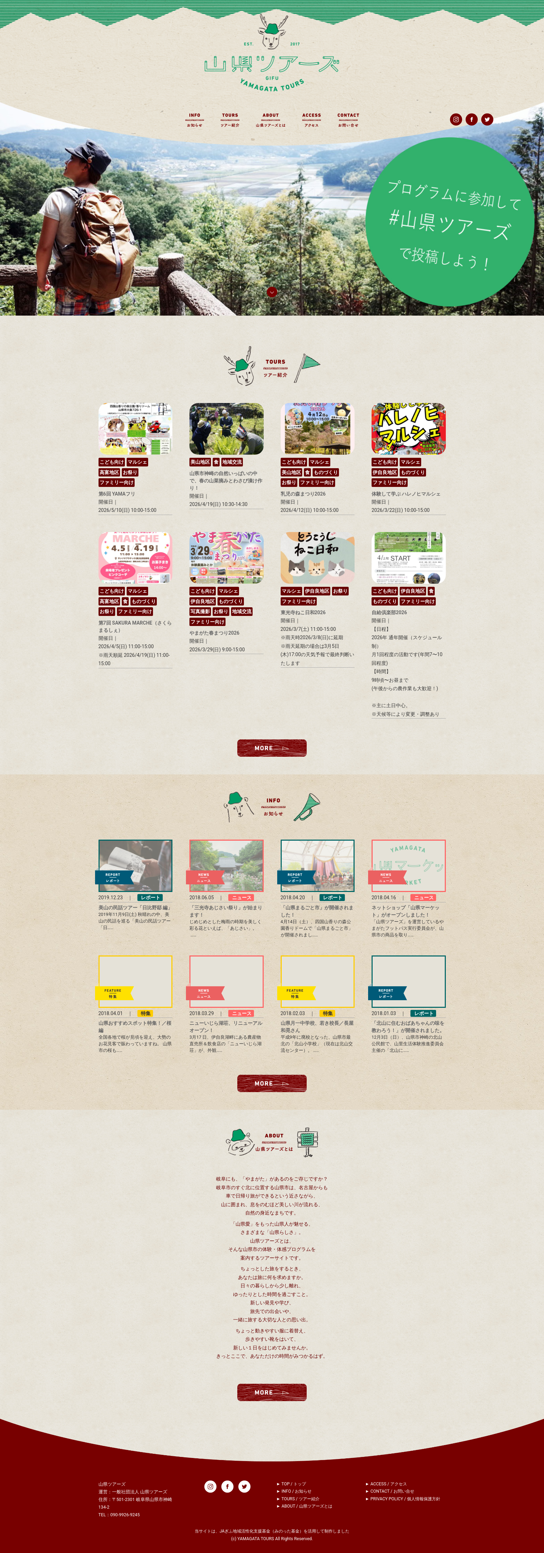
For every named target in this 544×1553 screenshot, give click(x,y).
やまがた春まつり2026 (214, 633)
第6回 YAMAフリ (117, 494)
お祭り (130, 472)
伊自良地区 (385, 472)
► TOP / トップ (291, 1484)
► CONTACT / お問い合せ (389, 1491)
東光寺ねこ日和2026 (303, 612)
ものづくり (326, 472)
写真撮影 (200, 611)
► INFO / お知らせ (294, 1491)
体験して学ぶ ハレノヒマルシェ (406, 494)
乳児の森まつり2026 (303, 494)
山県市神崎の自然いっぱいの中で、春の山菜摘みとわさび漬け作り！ (225, 481)
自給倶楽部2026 (389, 612)
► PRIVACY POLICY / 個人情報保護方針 (403, 1498)
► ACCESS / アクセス (386, 1484)
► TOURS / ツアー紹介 (298, 1498)
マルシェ (137, 462)
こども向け (112, 462)
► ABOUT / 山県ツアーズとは (304, 1506)
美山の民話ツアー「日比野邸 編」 (135, 907)
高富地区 (109, 472)
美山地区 (200, 462)
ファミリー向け (117, 482)
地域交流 (232, 462)
